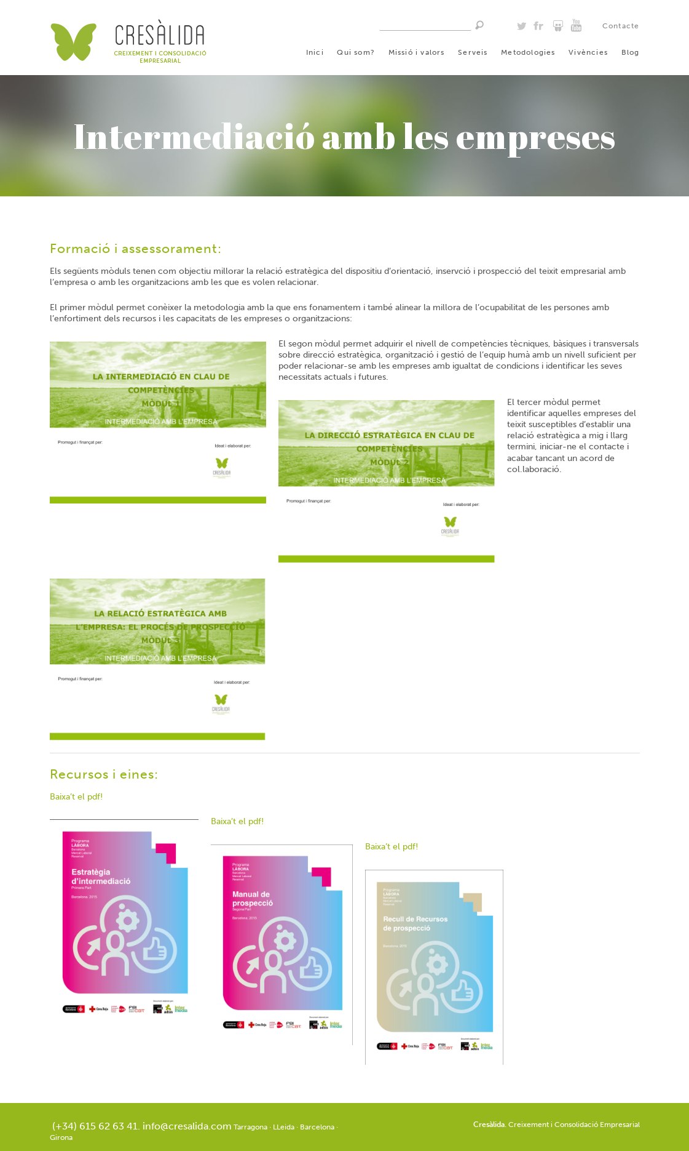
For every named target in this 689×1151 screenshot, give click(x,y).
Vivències (588, 52)
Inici (315, 52)
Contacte (621, 26)
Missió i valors (416, 52)
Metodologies (528, 52)
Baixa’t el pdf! (76, 797)
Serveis (472, 52)
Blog (630, 52)
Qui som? (356, 52)
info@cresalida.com (187, 1126)
